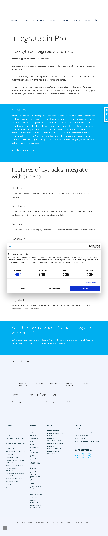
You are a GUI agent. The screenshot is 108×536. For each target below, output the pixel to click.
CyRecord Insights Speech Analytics (35, 476)
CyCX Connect (34, 438)
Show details (91, 282)
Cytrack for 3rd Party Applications (53, 452)
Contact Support (80, 429)
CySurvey (33, 491)
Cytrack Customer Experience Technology (28, 522)
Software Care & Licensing (83, 432)
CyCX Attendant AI (35, 448)
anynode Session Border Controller (35, 506)
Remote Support (80, 438)
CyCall (31, 441)
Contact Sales (10, 485)
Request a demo (11, 488)
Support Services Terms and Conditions (87, 441)
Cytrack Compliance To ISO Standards (14, 469)
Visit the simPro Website (23, 150)
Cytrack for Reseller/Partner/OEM (54, 447)
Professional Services (37, 494)
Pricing (32, 429)
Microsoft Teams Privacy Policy (16, 451)
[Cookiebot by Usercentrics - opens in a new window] (90, 246)
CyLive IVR (33, 459)
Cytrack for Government (55, 443)
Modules (33, 426)
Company (9, 426)
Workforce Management (34, 501)
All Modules (33, 435)
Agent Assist (33, 497)
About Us (9, 432)
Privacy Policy (10, 448)
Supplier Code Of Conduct (14, 478)
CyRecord (33, 472)
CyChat (32, 444)
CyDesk (32, 456)
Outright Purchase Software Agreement (15, 439)
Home (8, 429)
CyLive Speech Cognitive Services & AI (37, 463)
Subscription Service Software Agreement (15, 444)
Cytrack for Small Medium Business (55, 434)
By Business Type (53, 430)
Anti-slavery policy (12, 482)
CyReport (32, 480)
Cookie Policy (10, 454)
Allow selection (54, 288)
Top (5, 528)
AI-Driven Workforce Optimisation (36, 451)
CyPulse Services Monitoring (35, 468)
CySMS (32, 483)
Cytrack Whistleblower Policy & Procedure (15, 474)
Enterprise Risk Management (15, 465)
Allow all (85, 288)
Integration (33, 432)
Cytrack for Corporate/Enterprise (54, 439)
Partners (8, 435)
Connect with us (83, 450)
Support (78, 426)
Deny (23, 288)
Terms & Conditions (12, 457)
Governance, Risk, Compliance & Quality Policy (16, 461)
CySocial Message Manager (35, 487)
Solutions (50, 426)
